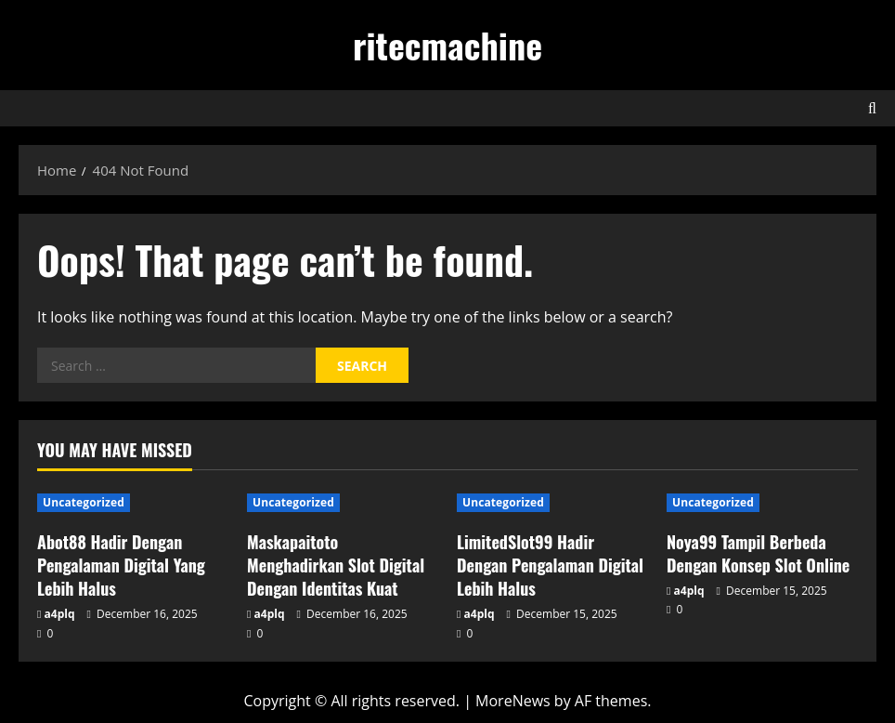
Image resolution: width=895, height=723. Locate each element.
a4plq (60, 614)
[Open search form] (872, 108)
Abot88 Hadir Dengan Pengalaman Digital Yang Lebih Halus (121, 565)
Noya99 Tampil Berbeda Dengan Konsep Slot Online (758, 553)
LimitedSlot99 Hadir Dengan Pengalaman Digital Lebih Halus (550, 565)
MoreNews (513, 700)
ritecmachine (447, 45)
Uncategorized (83, 502)
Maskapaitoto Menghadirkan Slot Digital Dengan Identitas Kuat (335, 565)
